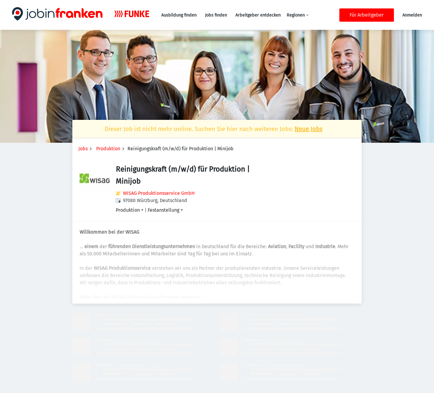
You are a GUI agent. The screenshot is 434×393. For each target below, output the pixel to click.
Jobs (83, 148)
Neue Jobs (308, 129)
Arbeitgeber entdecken (258, 15)
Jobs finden (216, 15)
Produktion (108, 148)
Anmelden (412, 15)
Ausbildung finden (179, 15)
